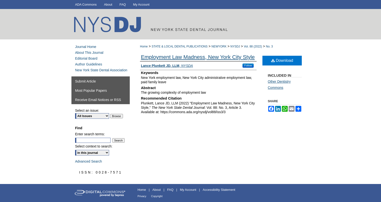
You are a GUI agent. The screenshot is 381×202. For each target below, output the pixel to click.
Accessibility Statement (219, 190)
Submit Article (85, 81)
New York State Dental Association (101, 70)
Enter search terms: (90, 134)
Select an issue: (87, 110)
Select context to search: (93, 146)
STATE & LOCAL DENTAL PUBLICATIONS (180, 46)
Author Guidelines (88, 64)
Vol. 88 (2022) (253, 46)
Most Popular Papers (91, 90)
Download (282, 60)
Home (144, 46)
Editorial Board (86, 58)
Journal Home (85, 47)
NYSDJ (235, 46)
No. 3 (269, 46)
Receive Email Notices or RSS (98, 100)
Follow (248, 65)
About (156, 190)
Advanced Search (88, 161)
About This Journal (89, 53)
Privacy (142, 196)
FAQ (170, 190)
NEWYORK (218, 46)
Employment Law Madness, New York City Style (198, 57)
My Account (188, 190)
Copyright (157, 196)
